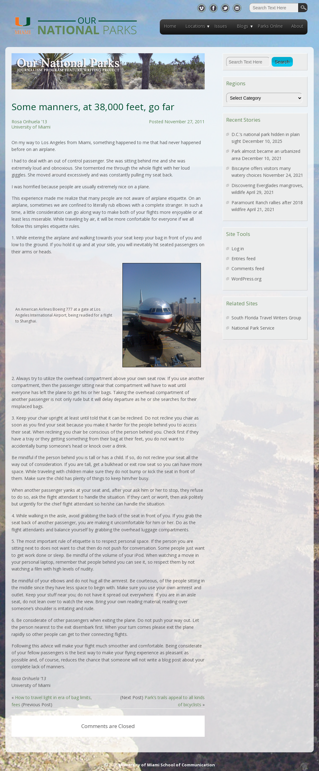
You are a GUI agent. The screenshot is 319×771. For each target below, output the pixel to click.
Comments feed (247, 268)
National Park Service (252, 328)
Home (170, 26)
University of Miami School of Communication (167, 765)
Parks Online (270, 26)
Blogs (242, 26)
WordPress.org (246, 279)
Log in (237, 249)
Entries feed (243, 258)
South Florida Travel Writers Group (266, 318)
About (297, 26)
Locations (195, 26)
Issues (220, 26)
